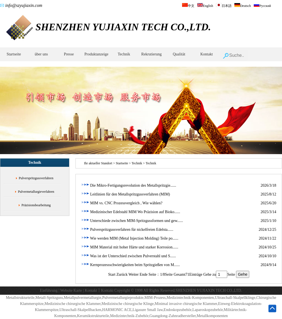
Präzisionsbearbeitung (36, 205)
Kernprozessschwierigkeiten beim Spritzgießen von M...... (130, 265)
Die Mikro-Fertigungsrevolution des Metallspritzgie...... (128, 185)
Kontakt (206, 54)
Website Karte (71, 290)
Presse (69, 54)
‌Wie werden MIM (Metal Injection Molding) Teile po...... (129, 238)
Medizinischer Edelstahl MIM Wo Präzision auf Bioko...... (130, 212)
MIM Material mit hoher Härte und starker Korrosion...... (129, 247)
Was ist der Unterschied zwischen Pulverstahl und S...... (128, 256)
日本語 (224, 6)
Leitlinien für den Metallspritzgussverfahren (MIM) (125, 194)
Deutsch (242, 6)
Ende (144, 274)
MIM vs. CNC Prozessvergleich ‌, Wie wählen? (121, 203)
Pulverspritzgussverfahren (36, 178)
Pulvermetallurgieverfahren (36, 192)
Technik (124, 54)
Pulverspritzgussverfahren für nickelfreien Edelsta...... (127, 229)
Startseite (14, 54)
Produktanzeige (96, 54)
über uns (41, 54)
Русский (262, 6)
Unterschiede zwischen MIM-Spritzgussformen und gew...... (132, 221)
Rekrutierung (151, 54)
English (205, 6)
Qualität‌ (179, 54)
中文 (188, 6)
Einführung (49, 290)
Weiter (133, 274)
